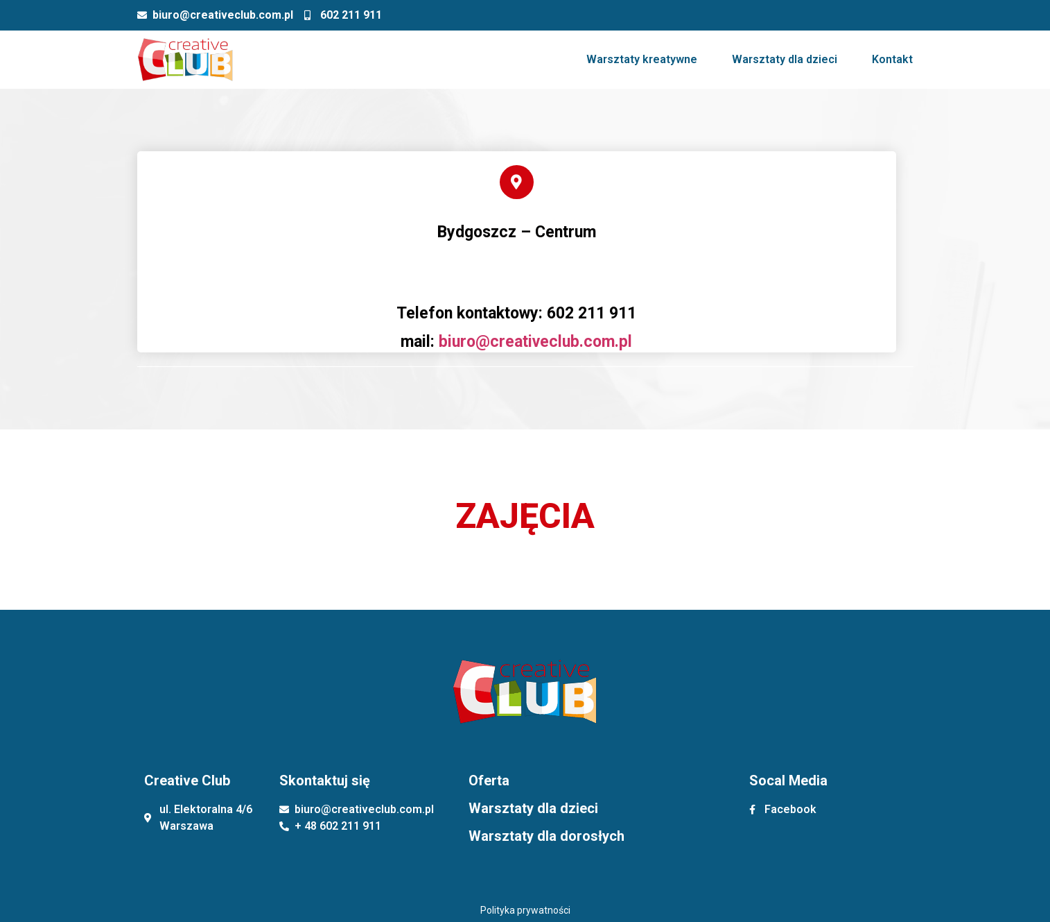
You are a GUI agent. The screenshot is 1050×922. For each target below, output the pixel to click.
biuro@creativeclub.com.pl (535, 341)
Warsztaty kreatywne (641, 59)
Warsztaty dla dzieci (784, 59)
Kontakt (892, 59)
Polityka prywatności (525, 910)
